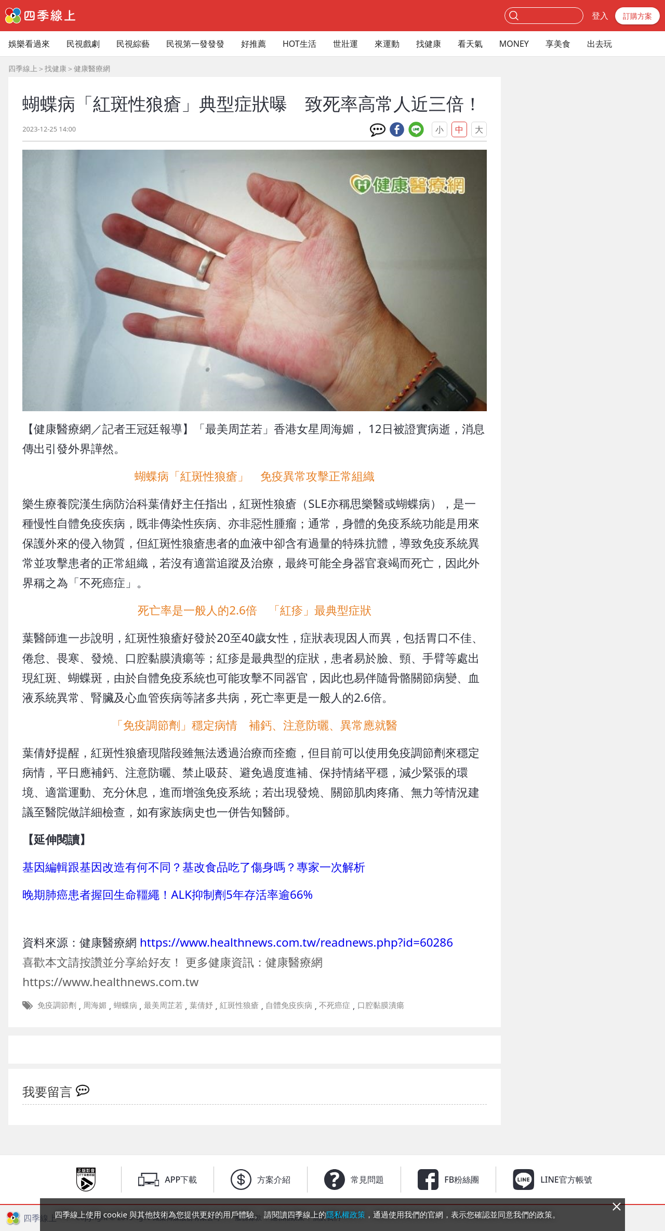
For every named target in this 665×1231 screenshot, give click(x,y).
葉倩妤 (201, 1005)
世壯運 (345, 43)
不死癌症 (334, 1005)
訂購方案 (637, 16)
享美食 (558, 43)
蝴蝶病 (125, 1005)
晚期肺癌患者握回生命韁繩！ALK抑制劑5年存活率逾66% (167, 894)
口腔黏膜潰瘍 (380, 1005)
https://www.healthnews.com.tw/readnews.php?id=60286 (296, 942)
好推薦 (253, 43)
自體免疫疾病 (288, 1005)
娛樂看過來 (29, 43)
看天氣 (470, 43)
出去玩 (599, 43)
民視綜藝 (133, 43)
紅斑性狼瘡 (239, 1005)
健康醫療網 (92, 68)
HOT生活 (299, 43)
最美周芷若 (163, 1005)
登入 (600, 15)
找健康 (428, 43)
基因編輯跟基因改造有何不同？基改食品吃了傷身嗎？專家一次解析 (193, 867)
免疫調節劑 (56, 1005)
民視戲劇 (83, 43)
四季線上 (22, 68)
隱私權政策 (345, 1214)
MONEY (514, 43)
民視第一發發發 (195, 43)
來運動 (387, 43)
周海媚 (95, 1005)
